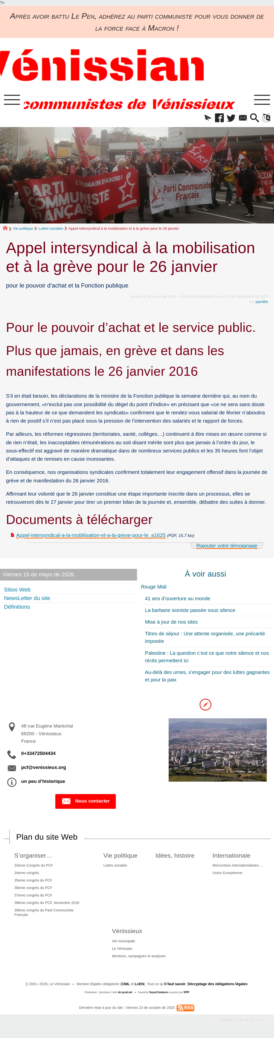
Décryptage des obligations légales (218, 984)
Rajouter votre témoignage (226, 545)
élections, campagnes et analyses (139, 956)
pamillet (262, 302)
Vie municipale (123, 941)
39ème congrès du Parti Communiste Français (44, 912)
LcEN (139, 984)
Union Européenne (227, 873)
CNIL (125, 984)
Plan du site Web (46, 836)
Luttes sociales (51, 228)
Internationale (231, 855)
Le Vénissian (122, 949)
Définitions (17, 607)
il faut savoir (175, 984)
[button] (208, 118)
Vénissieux (127, 931)
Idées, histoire (175, 855)
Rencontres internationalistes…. (237, 865)
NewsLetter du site (27, 598)
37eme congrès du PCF (33, 895)
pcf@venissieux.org (43, 767)
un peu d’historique (43, 781)
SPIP (186, 992)
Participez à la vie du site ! (241, 1020)
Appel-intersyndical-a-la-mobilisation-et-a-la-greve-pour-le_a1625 (91, 535)
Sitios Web (17, 590)
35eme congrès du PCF (33, 880)
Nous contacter (86, 801)
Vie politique (23, 228)
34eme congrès (26, 873)
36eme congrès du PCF (33, 888)
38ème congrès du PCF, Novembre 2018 (46, 903)
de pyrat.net (125, 992)
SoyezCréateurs (158, 992)
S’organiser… (33, 855)
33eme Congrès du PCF (33, 865)
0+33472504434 (38, 753)
